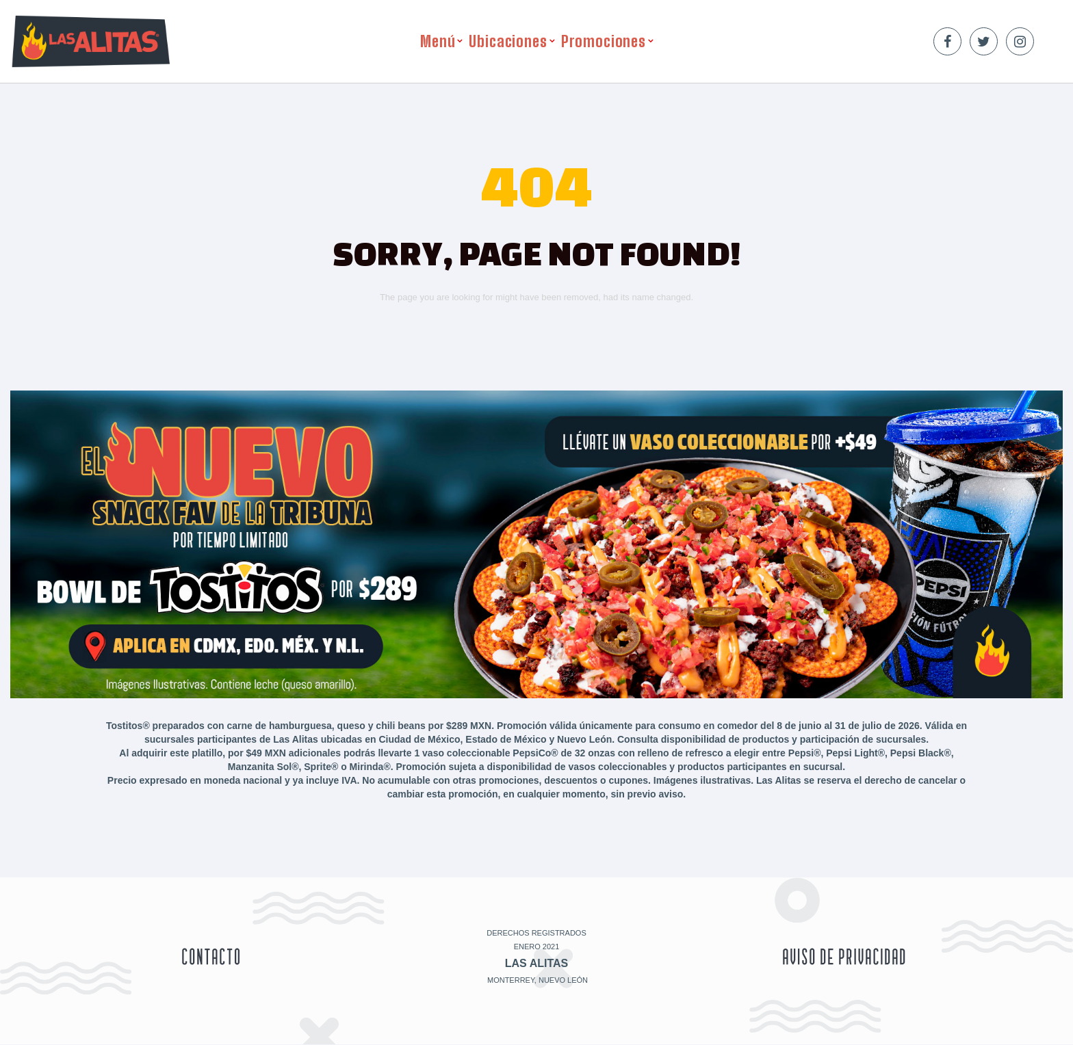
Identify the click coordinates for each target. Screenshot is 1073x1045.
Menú (437, 41)
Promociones (603, 41)
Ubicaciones (508, 41)
